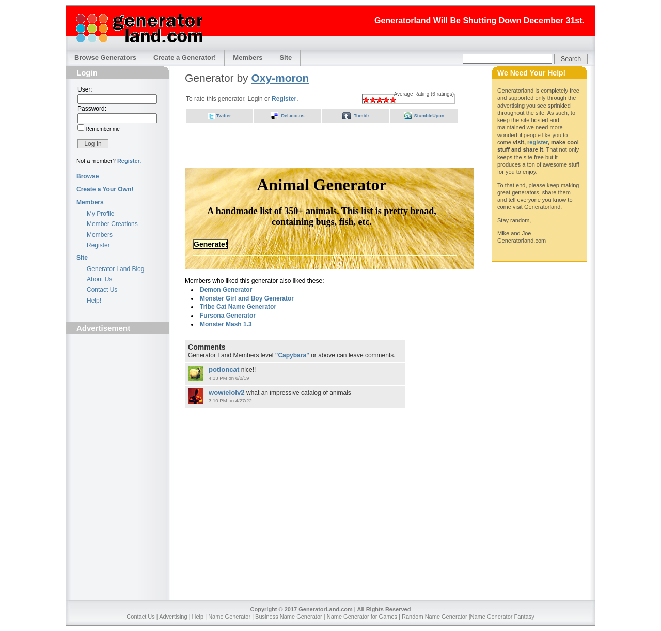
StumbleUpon (429, 115)
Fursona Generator (228, 315)
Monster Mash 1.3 (226, 324)
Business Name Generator (288, 616)
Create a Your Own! (104, 189)
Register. (129, 161)
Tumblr (361, 115)
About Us (99, 279)
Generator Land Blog (115, 269)
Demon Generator (226, 289)
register (537, 142)
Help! (94, 300)
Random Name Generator (434, 616)
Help (198, 616)
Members (247, 58)
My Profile (100, 213)
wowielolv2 (227, 392)
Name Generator (229, 616)
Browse (87, 176)
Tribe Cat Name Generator (238, 306)
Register (98, 245)
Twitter (223, 115)
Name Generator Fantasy (502, 616)
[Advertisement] (117, 396)
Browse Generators (105, 58)
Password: (91, 108)
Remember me (102, 129)
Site (285, 58)
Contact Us (102, 289)
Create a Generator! (184, 58)
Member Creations (112, 224)
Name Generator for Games (362, 616)
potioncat (224, 369)
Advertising (173, 616)
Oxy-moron (280, 78)
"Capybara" (292, 355)
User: (84, 89)
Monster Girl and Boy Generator (247, 298)
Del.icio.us (292, 115)
